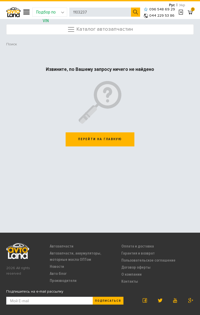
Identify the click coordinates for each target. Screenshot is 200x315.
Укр (182, 5)
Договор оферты (136, 267)
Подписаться (108, 301)
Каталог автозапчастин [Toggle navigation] (100, 29)
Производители (63, 280)
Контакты (129, 281)
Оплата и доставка (137, 246)
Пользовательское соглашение (148, 260)
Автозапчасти (61, 246)
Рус (172, 5)
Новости (57, 266)
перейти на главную (100, 139)
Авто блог (58, 273)
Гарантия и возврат (138, 253)
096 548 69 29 (159, 9)
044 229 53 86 (159, 15)
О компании (131, 274)
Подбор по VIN (50, 13)
